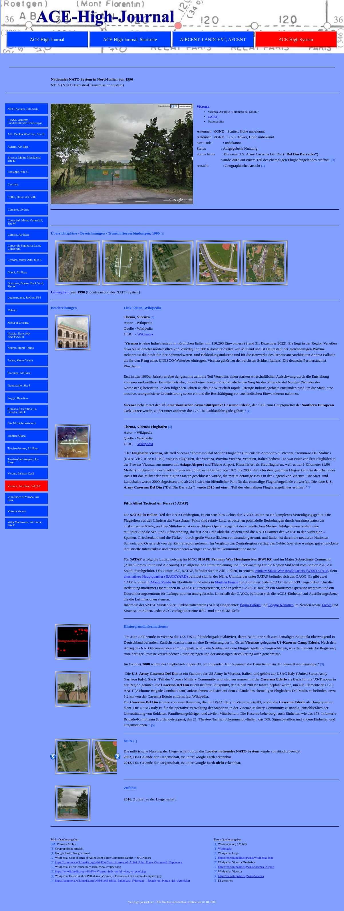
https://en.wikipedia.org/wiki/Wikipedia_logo (246, 857)
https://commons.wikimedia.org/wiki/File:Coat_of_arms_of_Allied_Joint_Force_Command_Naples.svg (118, 862)
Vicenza (202, 106)
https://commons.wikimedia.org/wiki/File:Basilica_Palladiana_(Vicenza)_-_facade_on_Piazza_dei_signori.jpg (122, 880)
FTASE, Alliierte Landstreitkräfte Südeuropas (25, 121)
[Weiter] (336, 263)
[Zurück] (53, 263)
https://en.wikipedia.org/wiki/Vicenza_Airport (246, 866)
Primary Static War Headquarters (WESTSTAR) (291, 570)
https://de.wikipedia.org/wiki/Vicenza (241, 876)
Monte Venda (160, 582)
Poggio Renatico (280, 605)
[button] (77, 263)
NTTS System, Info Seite (23, 109)
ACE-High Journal (47, 39)
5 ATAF (212, 116)
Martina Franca (226, 582)
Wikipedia (145, 334)
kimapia (226, 848)
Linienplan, (60, 292)
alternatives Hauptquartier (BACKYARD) (156, 576)
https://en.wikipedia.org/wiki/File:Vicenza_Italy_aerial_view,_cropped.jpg (100, 871)
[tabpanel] (195, 82)
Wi (220, 848)
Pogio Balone (250, 605)
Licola (326, 605)
